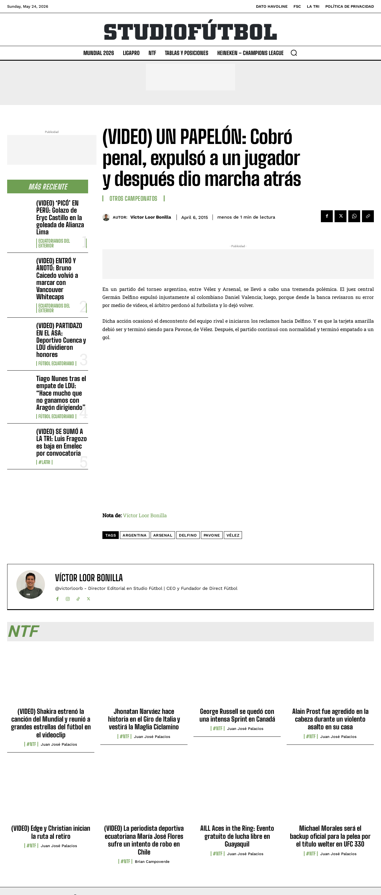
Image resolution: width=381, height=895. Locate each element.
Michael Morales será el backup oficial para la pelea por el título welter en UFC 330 (330, 836)
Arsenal (163, 535)
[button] (294, 53)
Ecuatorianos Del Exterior (54, 243)
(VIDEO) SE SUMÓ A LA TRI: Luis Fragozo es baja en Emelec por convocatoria (61, 442)
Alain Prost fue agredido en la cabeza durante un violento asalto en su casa (330, 719)
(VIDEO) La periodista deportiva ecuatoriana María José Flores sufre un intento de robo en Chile (144, 840)
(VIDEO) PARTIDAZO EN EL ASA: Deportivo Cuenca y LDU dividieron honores (61, 340)
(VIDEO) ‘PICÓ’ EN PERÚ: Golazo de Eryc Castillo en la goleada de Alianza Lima (60, 217)
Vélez (233, 535)
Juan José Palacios (59, 744)
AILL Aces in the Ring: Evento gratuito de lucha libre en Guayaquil (237, 836)
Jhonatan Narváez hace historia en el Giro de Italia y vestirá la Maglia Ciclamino (144, 719)
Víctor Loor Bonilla (150, 217)
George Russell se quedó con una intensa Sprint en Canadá (237, 715)
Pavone (212, 535)
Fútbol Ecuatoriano (56, 363)
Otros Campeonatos (133, 198)
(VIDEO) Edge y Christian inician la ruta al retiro (50, 832)
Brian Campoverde (152, 861)
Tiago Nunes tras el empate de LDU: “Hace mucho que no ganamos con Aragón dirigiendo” (61, 392)
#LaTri (44, 462)
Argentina (135, 535)
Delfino (188, 535)
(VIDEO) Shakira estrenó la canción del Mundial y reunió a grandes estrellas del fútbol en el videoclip (51, 723)
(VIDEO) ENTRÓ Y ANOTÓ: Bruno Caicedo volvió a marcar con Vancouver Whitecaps (57, 279)
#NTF (31, 744)
